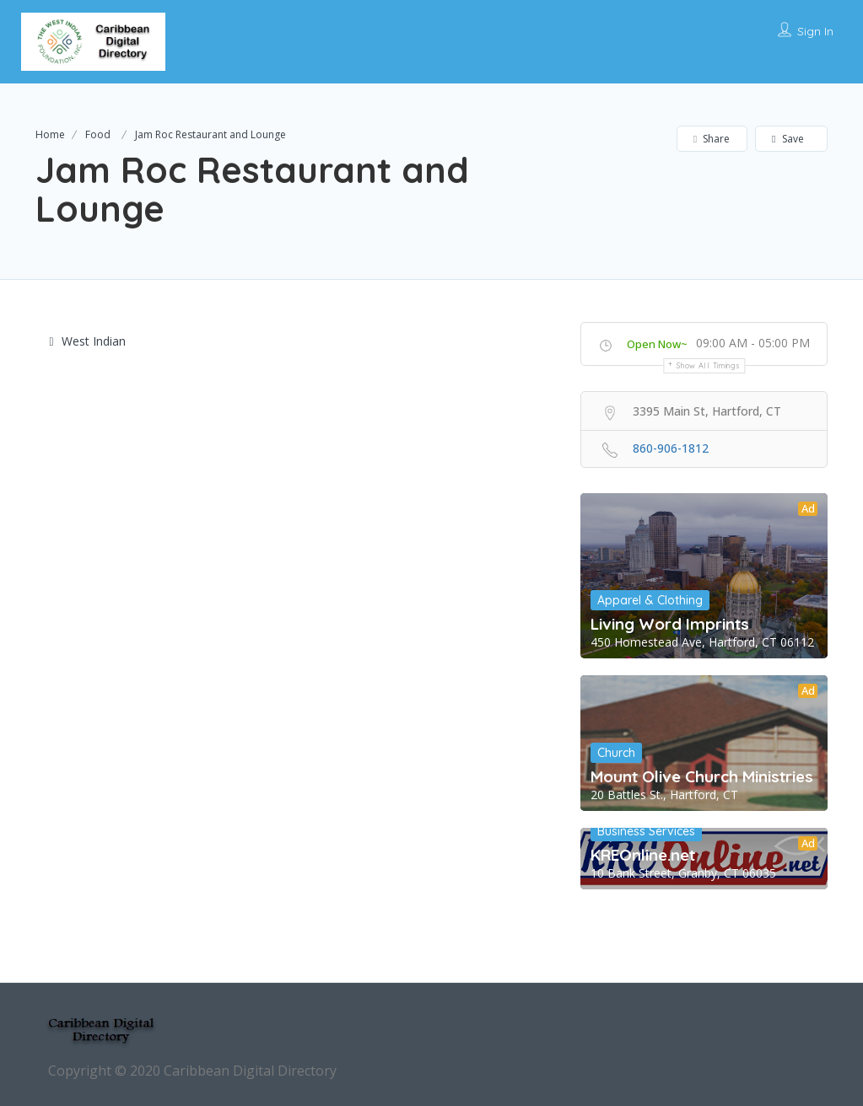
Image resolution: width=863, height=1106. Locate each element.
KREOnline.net (643, 855)
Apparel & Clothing (650, 600)
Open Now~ (657, 344)
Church (616, 752)
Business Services (646, 831)
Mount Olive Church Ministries (702, 776)
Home (50, 134)
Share (711, 139)
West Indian (88, 341)
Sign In (815, 31)
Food (98, 134)
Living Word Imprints (670, 624)
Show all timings (708, 365)
